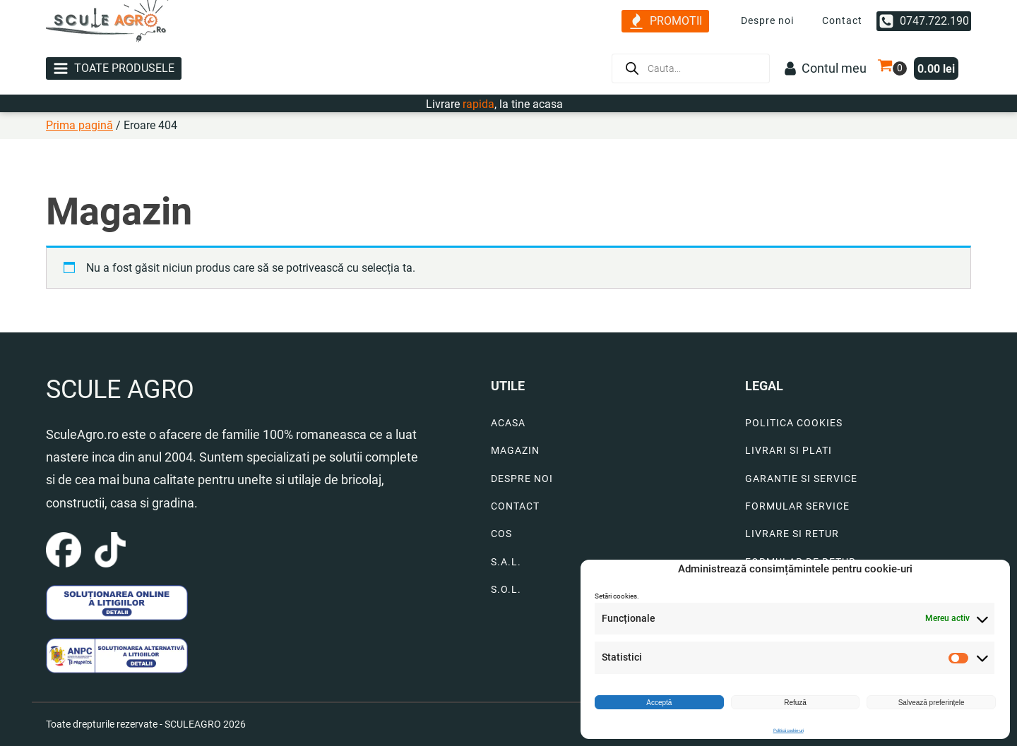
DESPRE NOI (522, 479)
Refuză (795, 702)
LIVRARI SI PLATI (788, 450)
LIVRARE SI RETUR (792, 534)
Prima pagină (79, 125)
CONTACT (515, 506)
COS (501, 534)
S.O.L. (506, 589)
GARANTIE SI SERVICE (801, 479)
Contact (842, 20)
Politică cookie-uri (788, 730)
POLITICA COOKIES (794, 423)
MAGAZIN (515, 450)
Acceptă (659, 702)
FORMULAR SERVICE (797, 506)
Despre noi (767, 20)
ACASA (508, 423)
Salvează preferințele (931, 702)
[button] (665, 21)
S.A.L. (506, 562)
